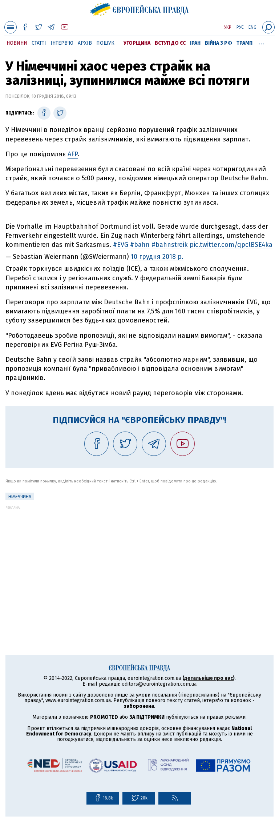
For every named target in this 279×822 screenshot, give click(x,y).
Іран (195, 43)
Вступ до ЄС (170, 43)
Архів (85, 43)
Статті (39, 43)
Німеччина (19, 496)
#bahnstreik (169, 245)
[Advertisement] (139, 560)
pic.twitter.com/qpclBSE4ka (231, 245)
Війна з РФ (218, 43)
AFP (73, 154)
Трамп (244, 43)
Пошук (105, 43)
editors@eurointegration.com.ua (159, 684)
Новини (17, 43)
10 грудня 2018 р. (157, 257)
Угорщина (137, 43)
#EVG (120, 245)
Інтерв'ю (61, 43)
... (261, 42)
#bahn (140, 245)
